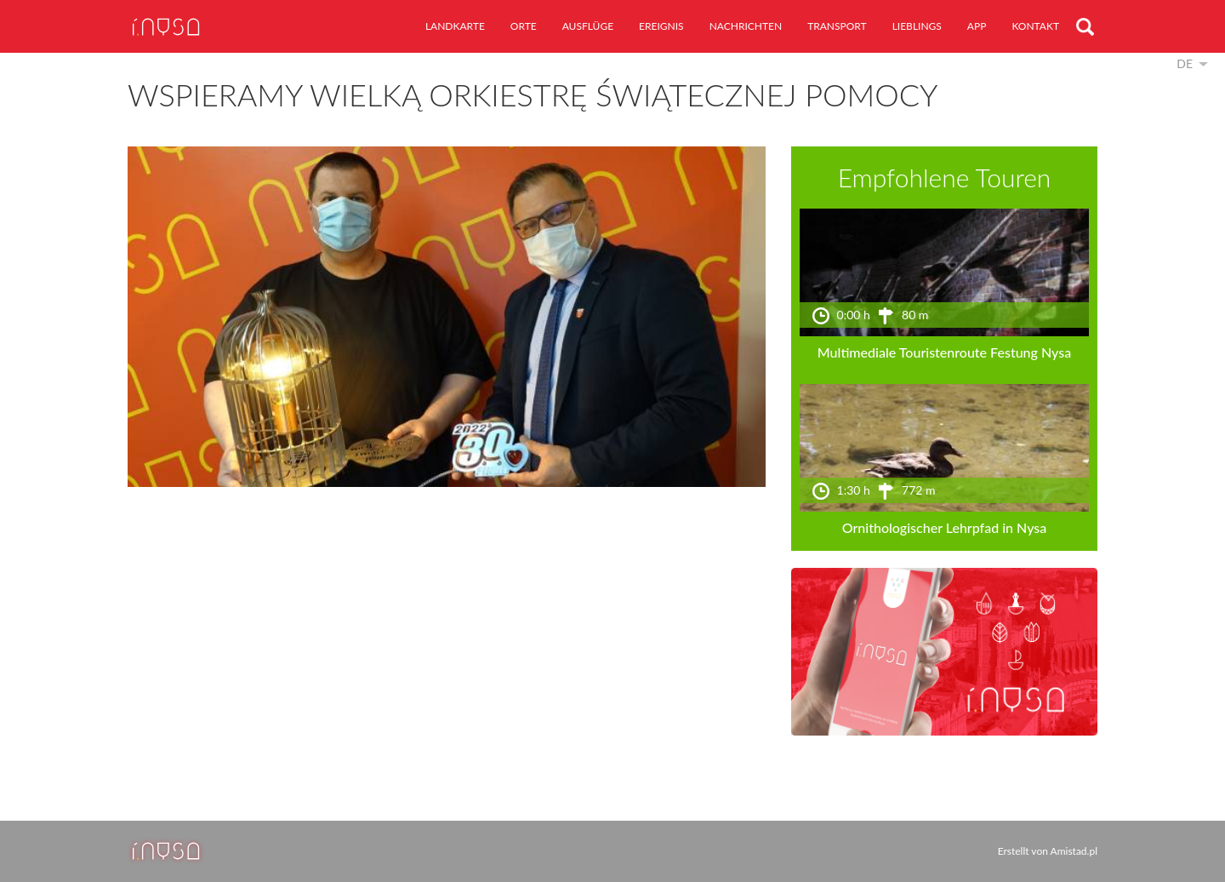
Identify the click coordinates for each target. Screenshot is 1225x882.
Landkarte (455, 26)
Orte (523, 26)
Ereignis (661, 26)
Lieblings (917, 26)
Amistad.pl (1074, 851)
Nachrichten (745, 26)
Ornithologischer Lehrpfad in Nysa (944, 527)
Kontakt (1035, 26)
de (1185, 63)
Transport (837, 26)
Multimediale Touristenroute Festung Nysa (944, 352)
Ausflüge (587, 26)
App (977, 26)
